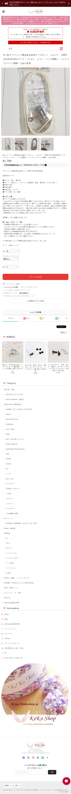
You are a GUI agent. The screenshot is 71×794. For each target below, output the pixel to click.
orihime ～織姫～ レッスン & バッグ (17, 578)
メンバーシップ (10, 629)
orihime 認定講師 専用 (11, 603)
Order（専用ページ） (11, 588)
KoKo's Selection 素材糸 (15, 399)
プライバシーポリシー (12, 643)
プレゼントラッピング (11, 256)
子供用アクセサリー (13, 489)
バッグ (8, 474)
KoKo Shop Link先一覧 (13, 658)
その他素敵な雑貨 (12, 513)
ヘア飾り (9, 494)
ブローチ (9, 498)
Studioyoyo (9, 424)
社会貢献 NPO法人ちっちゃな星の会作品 (19, 583)
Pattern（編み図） (10, 528)
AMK (7, 454)
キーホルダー (10, 508)
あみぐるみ (10, 479)
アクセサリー (10, 484)
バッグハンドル (11, 553)
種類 (4, 251)
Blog (6, 619)
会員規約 (66, 791)
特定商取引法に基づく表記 (14, 648)
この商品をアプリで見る (35, 301)
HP (5, 653)
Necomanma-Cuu (12, 419)
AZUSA (8, 464)
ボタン (8, 543)
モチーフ (9, 548)
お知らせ (7, 598)
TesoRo (8, 459)
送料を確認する (24, 293)
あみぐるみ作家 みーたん (15, 439)
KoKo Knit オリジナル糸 (14, 394)
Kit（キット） (8, 518)
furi (7, 469)
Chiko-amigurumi (12, 444)
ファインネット (11, 568)
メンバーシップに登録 (11, 287)
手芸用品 (7, 533)
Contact (7, 638)
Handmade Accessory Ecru (15, 449)
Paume (8, 414)
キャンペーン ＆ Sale (12, 593)
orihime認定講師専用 (12, 624)
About (6, 614)
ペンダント (10, 503)
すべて (11, 318)
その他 (8, 573)
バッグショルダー (12, 558)
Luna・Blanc (10, 429)
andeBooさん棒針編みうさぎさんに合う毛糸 (21, 523)
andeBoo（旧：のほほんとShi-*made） (19, 409)
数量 (4, 267)
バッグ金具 (10, 563)
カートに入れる (35, 277)
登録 (52, 772)
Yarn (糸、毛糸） (10, 389)
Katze (8, 434)
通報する (63, 332)
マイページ (8, 634)
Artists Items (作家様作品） (13, 404)
